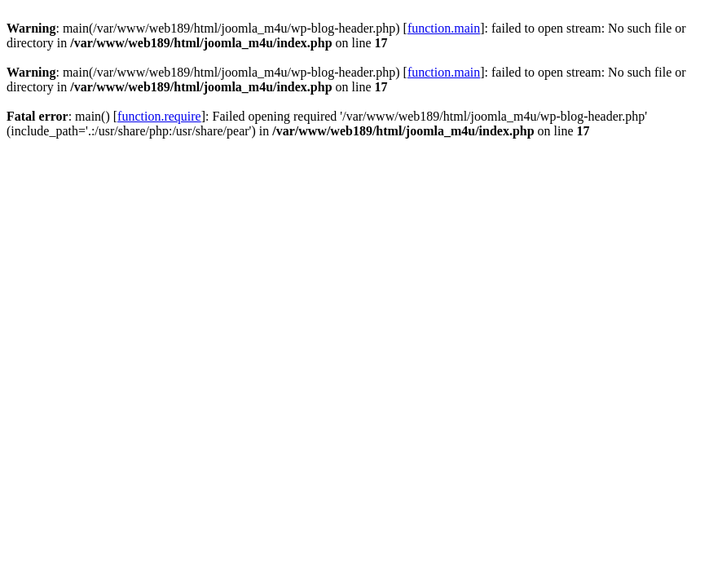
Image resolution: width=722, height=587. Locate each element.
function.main (443, 28)
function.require (159, 116)
